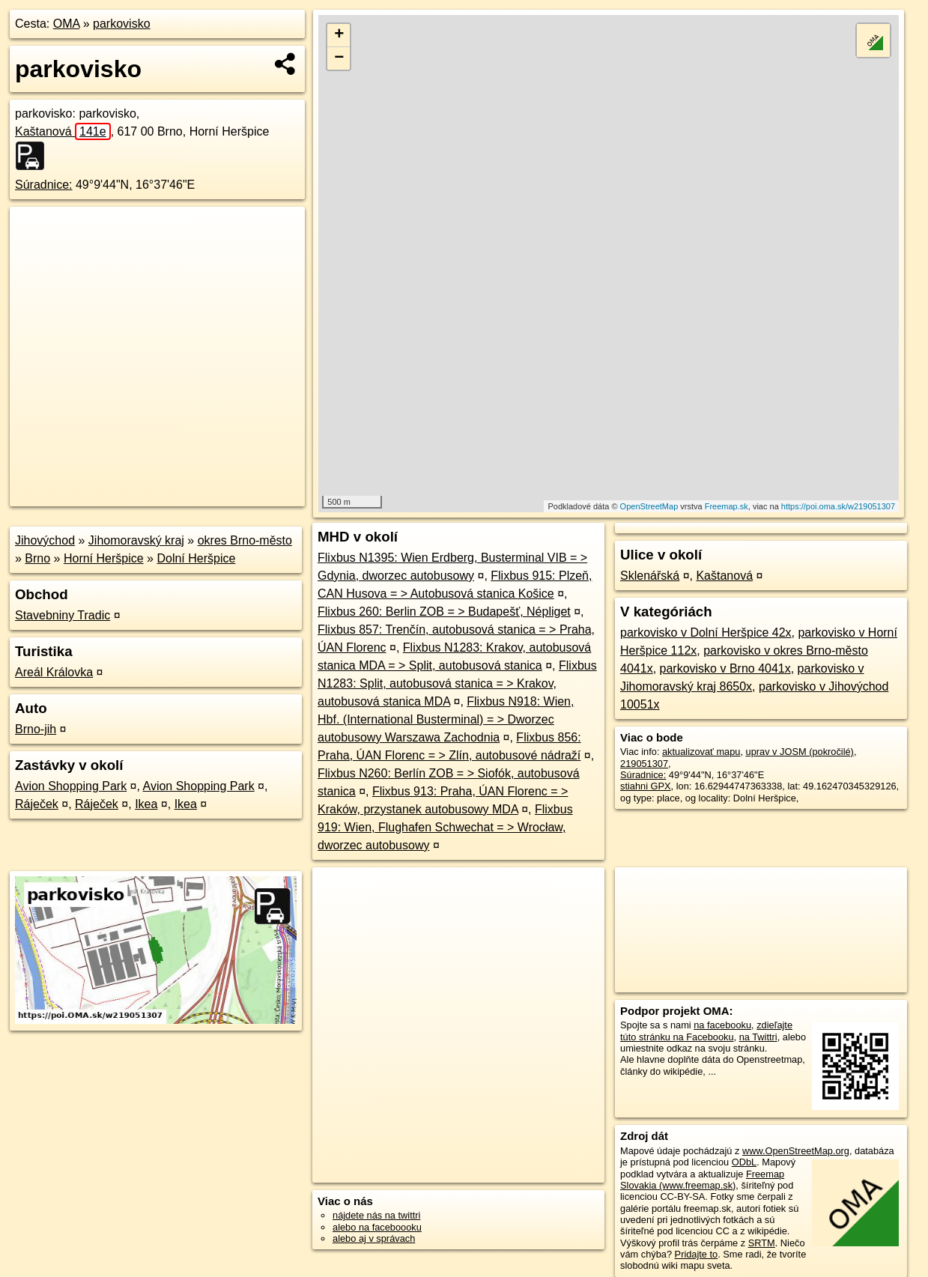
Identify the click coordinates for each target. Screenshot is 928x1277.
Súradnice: (44, 184)
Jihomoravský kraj (136, 540)
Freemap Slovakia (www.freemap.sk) (702, 1179)
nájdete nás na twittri (376, 1215)
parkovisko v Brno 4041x (725, 668)
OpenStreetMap (649, 506)
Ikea (146, 804)
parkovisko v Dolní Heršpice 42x (706, 632)
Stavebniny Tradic (62, 615)
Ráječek (36, 804)
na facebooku (722, 1025)
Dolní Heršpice (196, 558)
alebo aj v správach (374, 1238)
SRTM (761, 1243)
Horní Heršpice (104, 558)
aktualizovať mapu (701, 751)
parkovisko (121, 23)
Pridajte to (696, 1254)
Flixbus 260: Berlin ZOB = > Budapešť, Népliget (444, 611)
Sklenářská (649, 575)
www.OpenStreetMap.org (795, 1150)
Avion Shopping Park (71, 786)
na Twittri (758, 1037)
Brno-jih (35, 729)
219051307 (644, 763)
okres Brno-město (245, 540)
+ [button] (339, 35)
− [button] (339, 58)
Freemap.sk (726, 506)
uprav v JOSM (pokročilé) (800, 751)
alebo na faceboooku (377, 1227)
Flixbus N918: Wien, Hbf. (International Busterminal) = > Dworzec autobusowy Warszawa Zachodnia (446, 719)
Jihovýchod (45, 540)
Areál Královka (54, 672)
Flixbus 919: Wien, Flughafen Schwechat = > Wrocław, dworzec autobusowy (445, 827)
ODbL (744, 1162)
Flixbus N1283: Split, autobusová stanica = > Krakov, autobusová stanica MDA (457, 683)
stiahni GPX (645, 786)
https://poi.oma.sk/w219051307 (838, 506)
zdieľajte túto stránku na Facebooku (706, 1030)
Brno (37, 558)
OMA (66, 23)
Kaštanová (63, 131)
